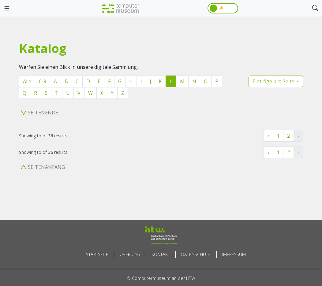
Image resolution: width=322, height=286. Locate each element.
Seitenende (39, 112)
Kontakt (161, 254)
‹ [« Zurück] (268, 135)
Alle (27, 81)
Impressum (234, 254)
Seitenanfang (43, 167)
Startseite (97, 254)
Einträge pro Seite (274, 81)
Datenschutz (196, 254)
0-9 (42, 81)
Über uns (130, 254)
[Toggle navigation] (6, 8)
